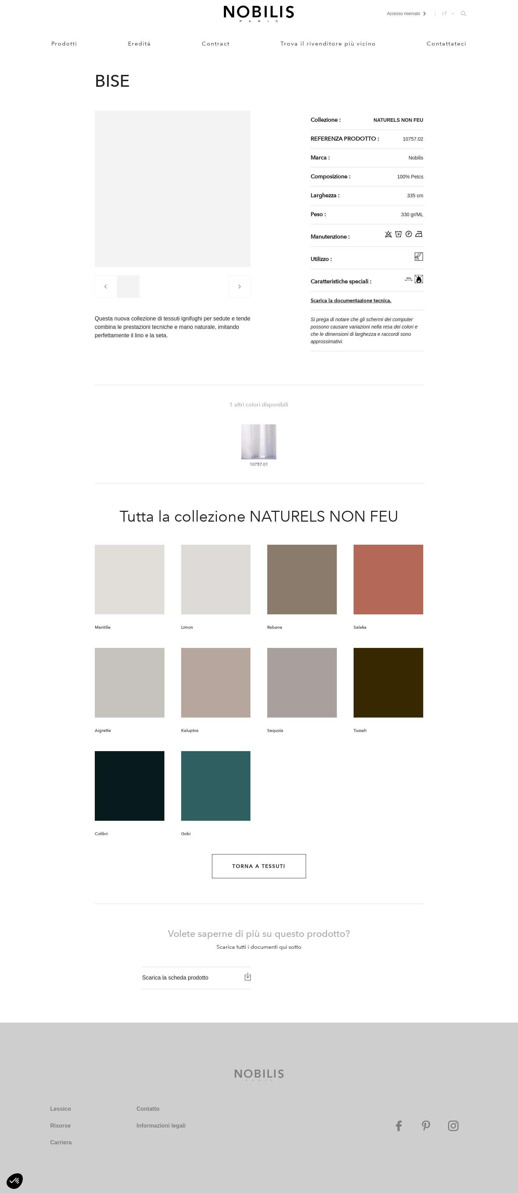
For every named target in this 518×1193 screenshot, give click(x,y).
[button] (14, 1181)
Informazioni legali (160, 1126)
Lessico (60, 1109)
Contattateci (447, 43)
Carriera (60, 1142)
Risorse (60, 1126)
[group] (128, 286)
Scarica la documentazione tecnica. (351, 300)
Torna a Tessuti (258, 866)
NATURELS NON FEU (398, 120)
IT (445, 13)
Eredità (139, 43)
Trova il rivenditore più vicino (328, 43)
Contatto (147, 1109)
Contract (216, 43)
